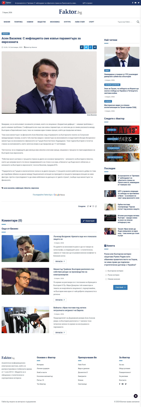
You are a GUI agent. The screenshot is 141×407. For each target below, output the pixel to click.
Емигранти (82, 376)
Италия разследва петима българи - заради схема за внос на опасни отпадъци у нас (128, 219)
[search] (138, 22)
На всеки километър (45, 376)
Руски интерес (112, 275)
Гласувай (120, 287)
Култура (67, 22)
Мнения (7, 22)
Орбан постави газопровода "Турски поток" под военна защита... (41, 3)
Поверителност (125, 372)
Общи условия (124, 368)
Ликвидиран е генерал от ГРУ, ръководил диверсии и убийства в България (121, 75)
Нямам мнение (112, 279)
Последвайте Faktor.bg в (49, 195)
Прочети (60, 261)
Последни (109, 168)
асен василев (9, 188)
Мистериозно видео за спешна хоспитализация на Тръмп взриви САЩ (120, 106)
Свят (107, 70)
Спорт (91, 22)
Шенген (27, 188)
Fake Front (82, 365)
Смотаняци (82, 384)
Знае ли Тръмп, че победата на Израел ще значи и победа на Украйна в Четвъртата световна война (121, 91)
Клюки (108, 101)
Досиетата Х (83, 372)
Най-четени (110, 40)
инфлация (19, 188)
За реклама (123, 376)
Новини (30, 22)
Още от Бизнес (10, 228)
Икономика (55, 22)
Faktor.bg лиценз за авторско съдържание (19, 402)
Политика (18, 22)
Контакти (122, 380)
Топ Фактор (41, 384)
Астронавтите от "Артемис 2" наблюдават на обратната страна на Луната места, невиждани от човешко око (128, 180)
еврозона (35, 188)
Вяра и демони (83, 368)
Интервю (40, 365)
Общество (41, 22)
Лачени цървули (112, 85)
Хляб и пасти (42, 372)
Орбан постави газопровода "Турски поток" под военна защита (128, 207)
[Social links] (132, 3)
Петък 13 (40, 380)
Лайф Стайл (80, 22)
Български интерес (114, 271)
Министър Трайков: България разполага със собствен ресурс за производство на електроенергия (73, 272)
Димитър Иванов (31, 47)
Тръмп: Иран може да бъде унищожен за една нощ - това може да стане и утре (128, 232)
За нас (121, 365)
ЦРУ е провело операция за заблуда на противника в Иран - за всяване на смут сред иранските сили (128, 194)
